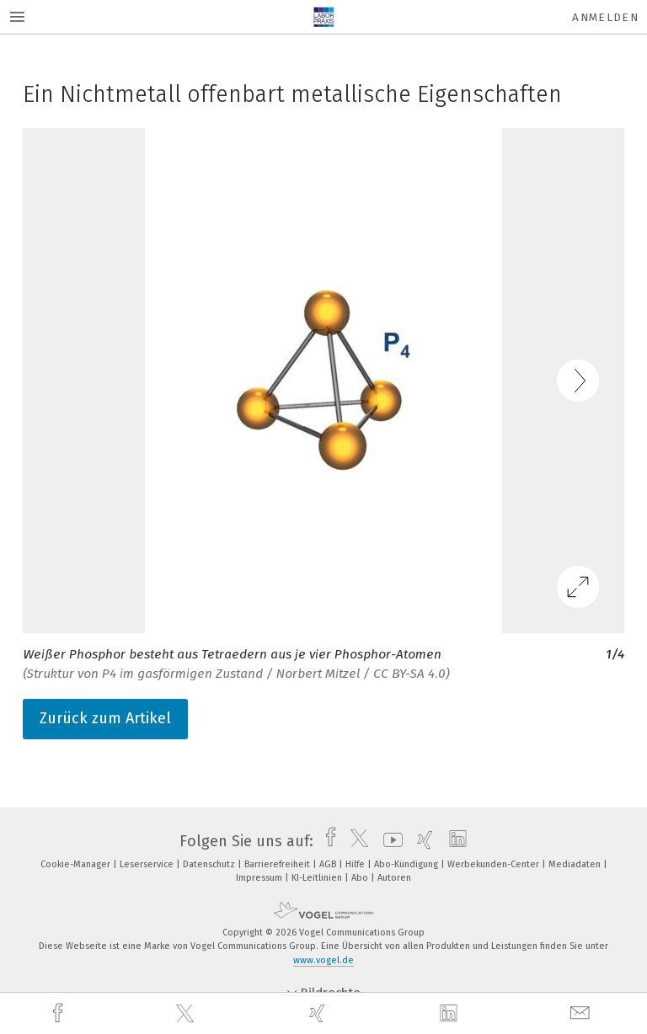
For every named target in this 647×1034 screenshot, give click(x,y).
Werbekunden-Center (494, 864)
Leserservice (148, 864)
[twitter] (187, 1014)
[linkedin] (450, 1014)
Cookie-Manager (76, 864)
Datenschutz (210, 864)
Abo (361, 877)
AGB (329, 864)
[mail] (582, 1013)
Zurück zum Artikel (105, 718)
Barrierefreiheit (278, 864)
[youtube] (389, 841)
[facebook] (60, 1013)
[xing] (319, 1013)
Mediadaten (575, 864)
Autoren (394, 877)
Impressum (260, 877)
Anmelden (605, 17)
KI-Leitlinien (318, 877)
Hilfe (356, 864)
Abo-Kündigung (407, 864)
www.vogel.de (323, 960)
